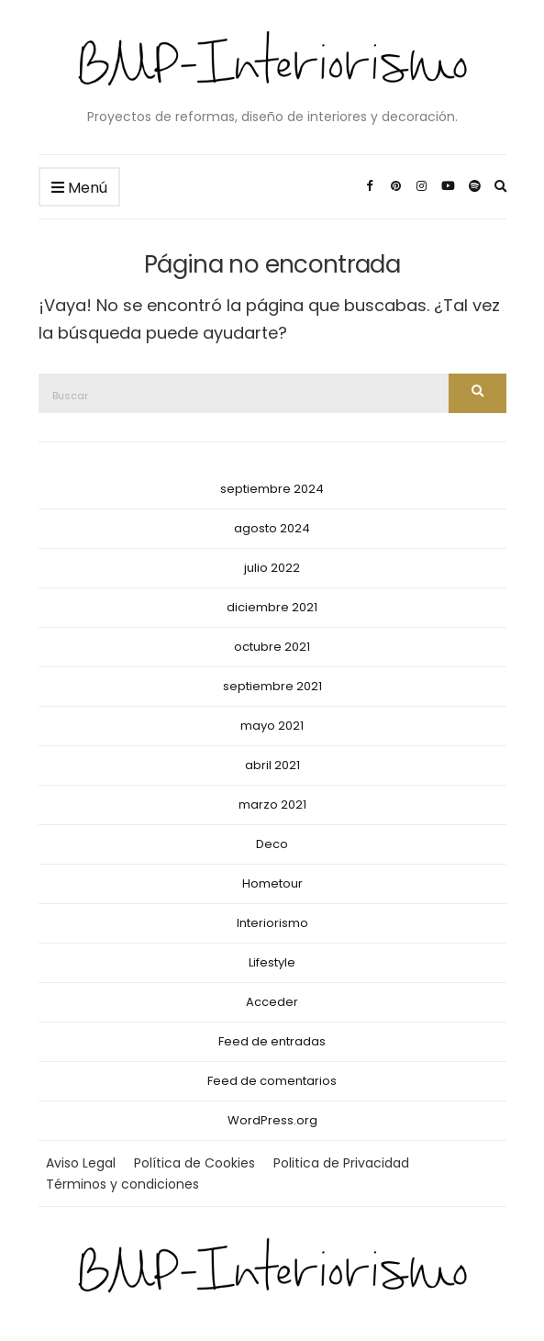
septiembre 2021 (272, 686)
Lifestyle (272, 962)
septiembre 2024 (272, 488)
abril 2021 (272, 765)
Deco (272, 844)
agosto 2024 (272, 528)
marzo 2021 (272, 804)
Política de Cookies (194, 1163)
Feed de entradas (272, 1041)
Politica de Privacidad (341, 1163)
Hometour (272, 883)
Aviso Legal (81, 1163)
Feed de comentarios (272, 1081)
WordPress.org (272, 1120)
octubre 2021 (272, 646)
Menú (79, 188)
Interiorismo (272, 923)
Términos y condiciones (122, 1184)
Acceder (272, 1002)
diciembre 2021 (272, 607)
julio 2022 (272, 567)
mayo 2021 (272, 725)
